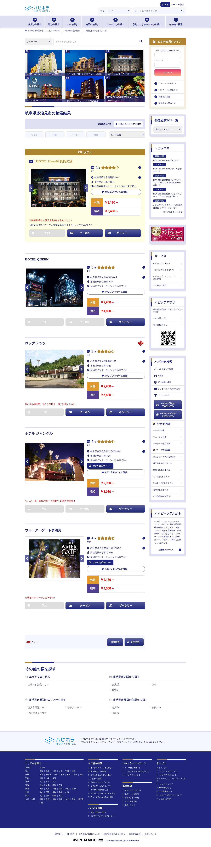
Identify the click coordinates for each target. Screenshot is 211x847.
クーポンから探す (115, 22)
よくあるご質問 (167, 285)
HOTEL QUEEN (37, 259)
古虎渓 (115, 684)
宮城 (67, 771)
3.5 (93, 351)
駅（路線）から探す (97, 771)
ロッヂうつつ (35, 343)
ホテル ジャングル (39, 433)
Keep (96, 135)
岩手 (60, 771)
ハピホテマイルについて (167, 270)
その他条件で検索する (167, 496)
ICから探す (72, 22)
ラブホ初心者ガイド (131, 768)
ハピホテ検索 (163, 361)
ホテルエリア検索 (163, 369)
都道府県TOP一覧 (166, 120)
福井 (54, 782)
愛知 (41, 785)
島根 (60, 792)
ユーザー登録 (177, 4)
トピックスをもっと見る (171, 212)
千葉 (62, 775)
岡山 (41, 792)
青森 (41, 771)
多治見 (115, 690)
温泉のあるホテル (167, 490)
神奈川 (48, 775)
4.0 (98, 167)
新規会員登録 (164, 97)
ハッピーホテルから (168, 513)
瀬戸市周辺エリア (37, 707)
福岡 (41, 799)
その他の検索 (175, 22)
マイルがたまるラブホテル (100, 786)
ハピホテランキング (167, 263)
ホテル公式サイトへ (100, 466)
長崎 (54, 799)
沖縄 (41, 803)
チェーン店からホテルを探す (100, 797)
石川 (41, 782)
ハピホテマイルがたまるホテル (166, 414)
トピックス (162, 148)
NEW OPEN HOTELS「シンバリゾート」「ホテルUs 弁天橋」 (167, 193)
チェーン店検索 (167, 437)
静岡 (54, 785)
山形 (54, 771)
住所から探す (34, 22)
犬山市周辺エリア (37, 713)
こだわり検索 (161, 395)
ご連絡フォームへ (166, 550)
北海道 (42, 768)
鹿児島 (81, 799)
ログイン (168, 72)
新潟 (41, 778)
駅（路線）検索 (162, 382)
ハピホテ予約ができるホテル (165, 404)
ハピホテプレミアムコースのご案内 (167, 277)
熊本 (60, 799)
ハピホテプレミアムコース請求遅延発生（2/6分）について (167, 204)
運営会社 (59, 834)
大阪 (41, 789)
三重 (60, 785)
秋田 (48, 771)
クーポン (75, 135)
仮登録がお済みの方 (167, 103)
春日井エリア (75, 707)
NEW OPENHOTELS (97, 812)
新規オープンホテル (131, 790)
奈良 (67, 789)
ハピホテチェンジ (165, 784)
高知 (60, 796)
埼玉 (56, 775)
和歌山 (74, 789)
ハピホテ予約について (166, 775)
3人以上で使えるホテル (167, 483)
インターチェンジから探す (100, 768)
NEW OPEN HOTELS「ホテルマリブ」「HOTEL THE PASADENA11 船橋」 (167, 180)
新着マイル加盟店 (130, 794)
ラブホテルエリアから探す (167, 389)
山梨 (48, 778)
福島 (73, 771)
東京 (41, 775)
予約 (55, 135)
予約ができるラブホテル (99, 782)
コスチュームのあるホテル (167, 457)
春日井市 (156, 707)
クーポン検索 (167, 430)
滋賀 (60, 789)
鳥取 (54, 792)
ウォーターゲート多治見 (43, 530)
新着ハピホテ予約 (130, 798)
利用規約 (70, 834)
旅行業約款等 (135, 834)
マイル (34, 135)
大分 (67, 799)
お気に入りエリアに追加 (128, 124)
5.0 (93, 267)
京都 (54, 789)
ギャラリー (118, 233)
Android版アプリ (167, 325)
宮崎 (73, 799)
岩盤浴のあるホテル (167, 470)
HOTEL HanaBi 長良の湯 (54, 161)
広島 (48, 792)
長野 (54, 778)
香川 (41, 796)
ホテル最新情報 (129, 801)
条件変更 (133, 642)
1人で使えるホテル (167, 476)
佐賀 (48, 799)
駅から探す (53, 22)
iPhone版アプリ (167, 318)
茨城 (75, 775)
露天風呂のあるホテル (167, 463)
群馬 (82, 775)
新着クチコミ (128, 805)
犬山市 (115, 713)
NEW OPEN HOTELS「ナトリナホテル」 (167, 168)
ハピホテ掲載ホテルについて (169, 795)
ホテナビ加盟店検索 (167, 443)
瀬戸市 (115, 707)
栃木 (69, 775)
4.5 (93, 441)
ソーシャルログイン (167, 83)
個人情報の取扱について (89, 834)
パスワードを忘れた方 (168, 90)
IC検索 (158, 375)
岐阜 (48, 785)
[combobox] (156, 11)
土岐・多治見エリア (38, 684)
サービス (160, 256)
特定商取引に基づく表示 (114, 834)
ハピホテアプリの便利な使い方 (135, 771)
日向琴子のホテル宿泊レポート (101, 816)
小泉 (154, 684)
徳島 (48, 796)
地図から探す (92, 22)
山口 (67, 792)
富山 (48, 782)
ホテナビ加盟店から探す (99, 790)
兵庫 (48, 789)
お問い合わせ (150, 834)
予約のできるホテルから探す (147, 22)
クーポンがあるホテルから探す (101, 793)
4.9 (93, 538)
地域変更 (115, 642)
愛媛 (54, 796)
